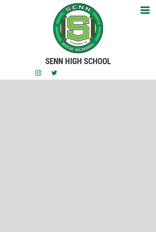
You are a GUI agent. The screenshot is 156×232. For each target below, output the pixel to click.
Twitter (54, 74)
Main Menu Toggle (145, 10)
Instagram (38, 74)
